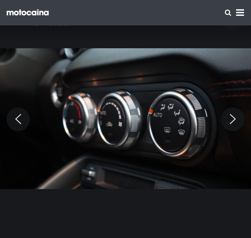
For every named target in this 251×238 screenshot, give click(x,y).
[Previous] (18, 119)
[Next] (232, 119)
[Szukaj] (228, 13)
